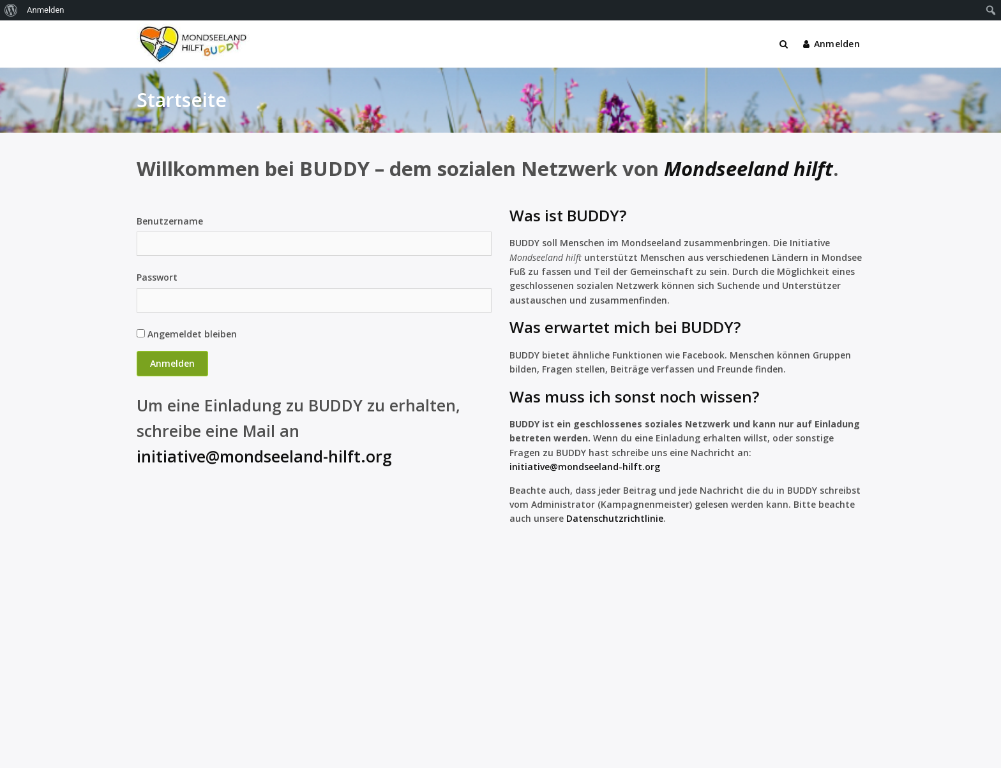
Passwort (157, 277)
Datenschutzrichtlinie (614, 518)
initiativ (527, 467)
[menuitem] (11, 10)
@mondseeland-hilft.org (605, 467)
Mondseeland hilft (748, 168)
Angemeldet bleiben (187, 334)
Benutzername (170, 221)
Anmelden (831, 44)
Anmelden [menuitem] (45, 10)
